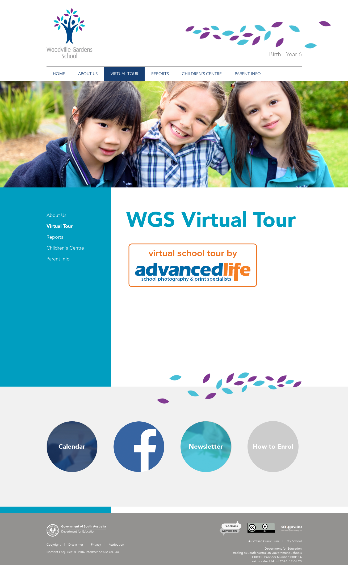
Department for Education (283, 548)
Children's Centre (65, 248)
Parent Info (58, 259)
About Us (56, 215)
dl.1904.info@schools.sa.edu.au (96, 552)
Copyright (54, 544)
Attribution (116, 544)
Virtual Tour (60, 226)
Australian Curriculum (263, 541)
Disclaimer (75, 544)
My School (294, 541)
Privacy (96, 544)
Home (59, 73)
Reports (55, 237)
